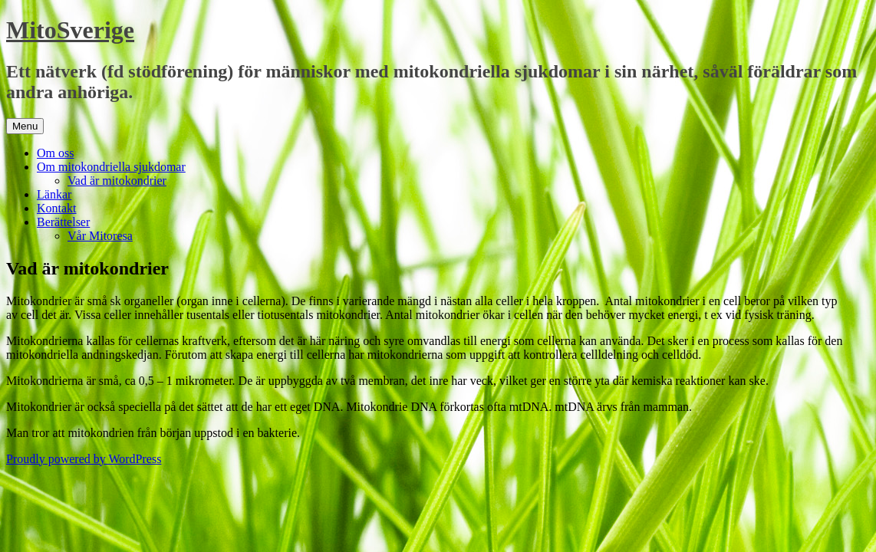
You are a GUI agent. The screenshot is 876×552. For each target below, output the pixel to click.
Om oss (55, 152)
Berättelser (63, 221)
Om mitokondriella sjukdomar (111, 166)
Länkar (54, 194)
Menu (25, 126)
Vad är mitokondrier (117, 180)
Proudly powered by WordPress (83, 458)
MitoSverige (70, 30)
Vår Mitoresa (100, 235)
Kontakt (57, 208)
